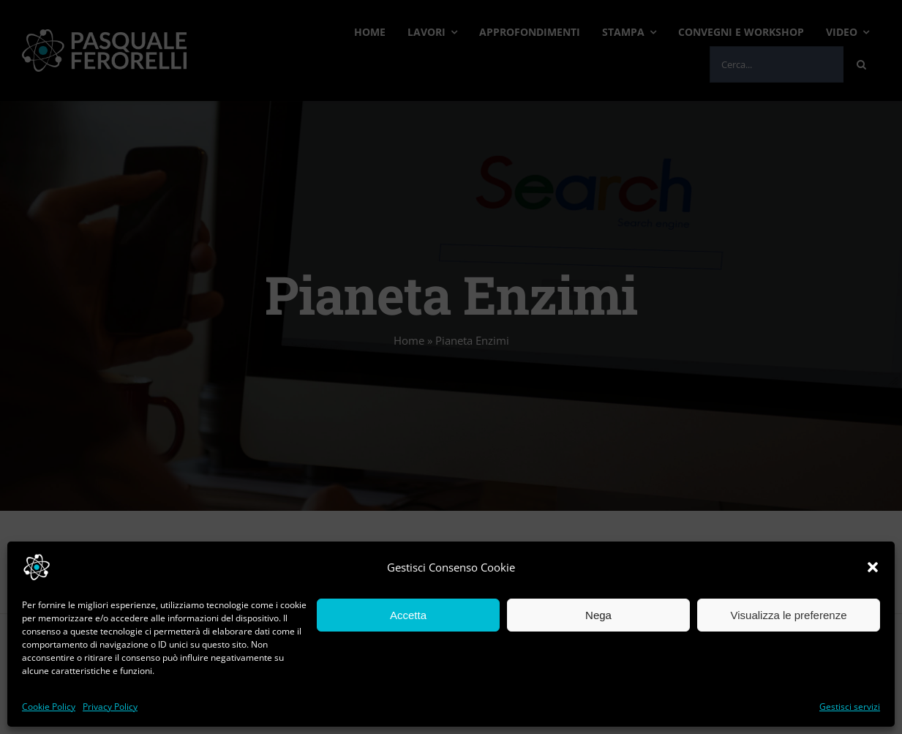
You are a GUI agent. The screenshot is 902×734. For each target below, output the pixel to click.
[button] (872, 567)
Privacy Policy (110, 706)
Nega (598, 615)
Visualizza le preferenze (789, 615)
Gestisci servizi (849, 706)
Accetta (408, 615)
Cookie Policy (48, 706)
